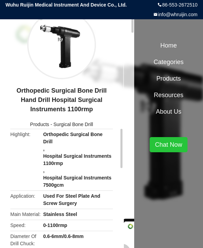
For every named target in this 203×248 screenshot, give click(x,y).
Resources (168, 95)
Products (39, 124)
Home (168, 45)
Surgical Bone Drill (73, 124)
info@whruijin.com (177, 14)
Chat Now (168, 144)
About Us (168, 111)
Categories (168, 62)
